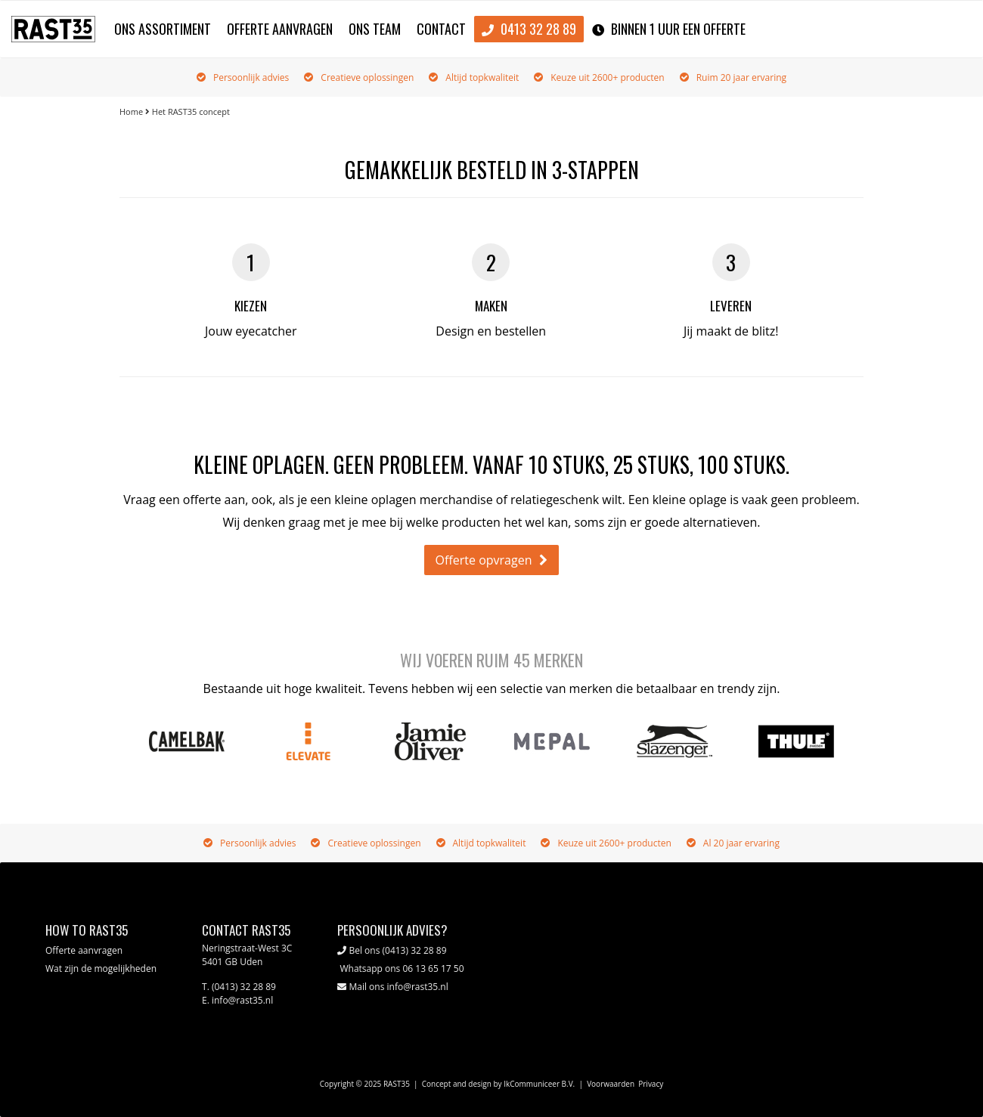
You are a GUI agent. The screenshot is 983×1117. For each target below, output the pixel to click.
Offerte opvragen (484, 560)
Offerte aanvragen (280, 29)
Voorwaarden (610, 1083)
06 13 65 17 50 (433, 968)
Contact (441, 29)
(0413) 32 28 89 (415, 950)
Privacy (650, 1083)
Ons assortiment (162, 29)
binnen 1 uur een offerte (669, 29)
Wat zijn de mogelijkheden (101, 968)
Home (131, 111)
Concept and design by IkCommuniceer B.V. (498, 1083)
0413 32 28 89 (529, 29)
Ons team (375, 29)
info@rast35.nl (417, 986)
